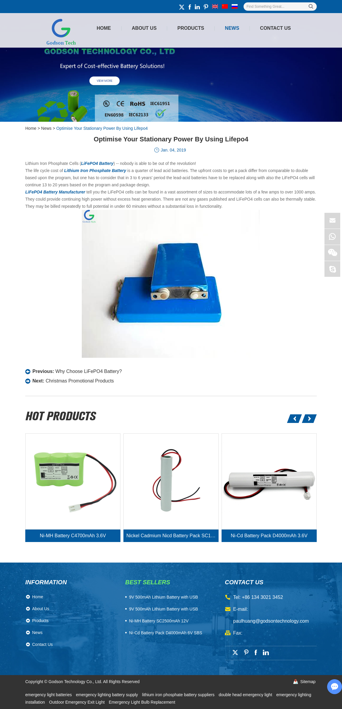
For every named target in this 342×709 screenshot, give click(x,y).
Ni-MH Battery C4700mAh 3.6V (73, 535)
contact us (244, 582)
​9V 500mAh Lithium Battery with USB (163, 597)
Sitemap (308, 681)
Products (191, 28)
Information (46, 582)
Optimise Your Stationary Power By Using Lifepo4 (102, 128)
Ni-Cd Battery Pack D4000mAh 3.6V (269, 535)
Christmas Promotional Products (80, 380)
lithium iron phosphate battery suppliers (179, 694)
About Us (144, 28)
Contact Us (275, 28)
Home (104, 28)
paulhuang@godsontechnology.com (271, 621)
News (232, 28)
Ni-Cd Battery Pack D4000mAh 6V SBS (165, 632)
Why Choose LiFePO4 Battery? (88, 371)
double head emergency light (246, 694)
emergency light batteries (49, 694)
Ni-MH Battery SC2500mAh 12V (159, 621)
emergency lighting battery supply (107, 694)
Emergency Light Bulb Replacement (142, 702)
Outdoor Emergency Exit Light (77, 702)
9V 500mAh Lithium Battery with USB (163, 609)
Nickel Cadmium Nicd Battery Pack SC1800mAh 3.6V (172, 535)
